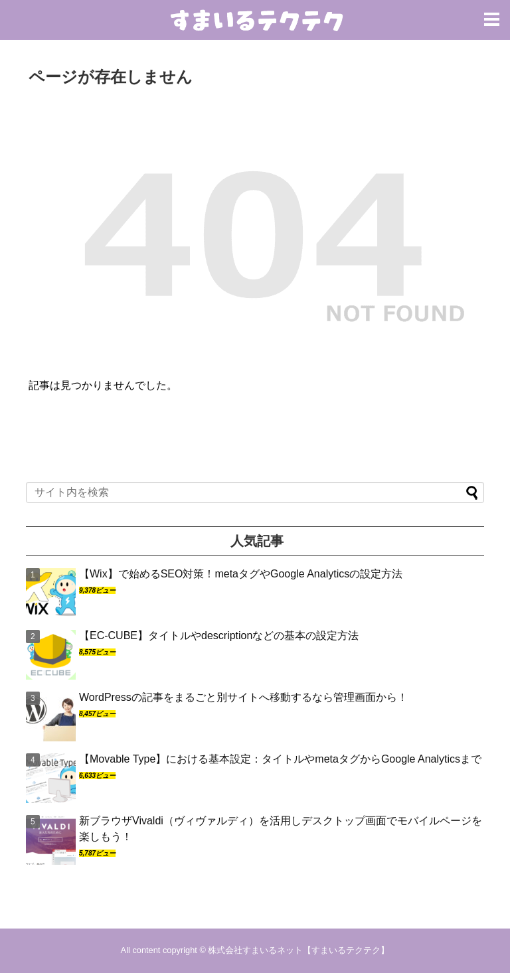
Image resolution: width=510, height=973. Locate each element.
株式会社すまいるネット (255, 950)
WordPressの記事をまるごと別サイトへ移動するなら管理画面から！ (243, 697)
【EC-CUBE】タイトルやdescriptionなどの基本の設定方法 (219, 635)
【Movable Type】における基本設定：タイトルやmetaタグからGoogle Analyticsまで (280, 759)
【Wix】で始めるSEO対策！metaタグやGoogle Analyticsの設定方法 (240, 573)
